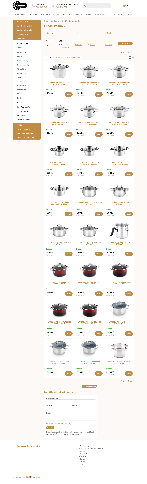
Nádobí (64, 21)
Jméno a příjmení (52, 398)
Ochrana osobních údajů (21, 477)
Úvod (46, 21)
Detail (69, 94)
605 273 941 (61, 7)
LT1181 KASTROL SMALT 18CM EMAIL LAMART (89, 283)
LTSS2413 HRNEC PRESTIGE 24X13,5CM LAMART (119, 83)
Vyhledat (109, 6)
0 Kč (128, 6)
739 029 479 (41, 7)
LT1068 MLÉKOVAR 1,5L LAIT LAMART (119, 243)
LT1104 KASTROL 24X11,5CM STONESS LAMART (119, 323)
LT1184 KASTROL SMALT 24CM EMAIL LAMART (89, 323)
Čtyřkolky (83, 456)
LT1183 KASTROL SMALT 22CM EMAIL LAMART (119, 283)
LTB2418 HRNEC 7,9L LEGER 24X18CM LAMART (59, 83)
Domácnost (55, 21)
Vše (62, 45)
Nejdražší (68, 57)
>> (131, 53)
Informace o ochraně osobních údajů (59, 424)
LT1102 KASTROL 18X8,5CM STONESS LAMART (59, 362)
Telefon (74, 406)
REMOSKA (108, 45)
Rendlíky (110, 33)
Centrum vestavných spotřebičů (91, 448)
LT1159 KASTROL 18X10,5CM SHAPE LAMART (89, 243)
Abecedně (77, 57)
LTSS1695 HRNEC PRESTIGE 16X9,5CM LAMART (59, 123)
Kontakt (83, 467)
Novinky (83, 462)
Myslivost (83, 454)
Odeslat (50, 428)
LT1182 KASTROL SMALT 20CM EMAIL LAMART (59, 323)
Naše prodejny (85, 446)
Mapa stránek (36, 477)
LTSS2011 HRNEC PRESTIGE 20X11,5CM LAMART (119, 123)
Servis (82, 451)
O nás (82, 464)
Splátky (82, 459)
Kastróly (50, 33)
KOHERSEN (65, 47)
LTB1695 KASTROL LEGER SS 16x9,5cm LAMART (59, 163)
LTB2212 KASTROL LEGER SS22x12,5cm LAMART (119, 163)
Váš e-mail (49, 406)
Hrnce (79, 33)
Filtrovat (125, 44)
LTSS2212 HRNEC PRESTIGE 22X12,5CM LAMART (89, 83)
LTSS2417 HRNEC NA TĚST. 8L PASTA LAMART (119, 362)
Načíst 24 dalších (89, 386)
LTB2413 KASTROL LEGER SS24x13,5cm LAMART (59, 203)
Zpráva (48, 413)
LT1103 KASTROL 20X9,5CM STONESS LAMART (89, 362)
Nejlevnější (59, 57)
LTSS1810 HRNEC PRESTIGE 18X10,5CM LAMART (89, 123)
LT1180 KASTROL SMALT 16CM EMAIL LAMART (59, 283)
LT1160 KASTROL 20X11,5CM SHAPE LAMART (59, 243)
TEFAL (92, 45)
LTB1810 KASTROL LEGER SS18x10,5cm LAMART (89, 163)
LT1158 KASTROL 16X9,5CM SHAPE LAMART (119, 203)
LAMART (78, 45)
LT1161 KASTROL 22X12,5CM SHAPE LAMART (89, 203)
